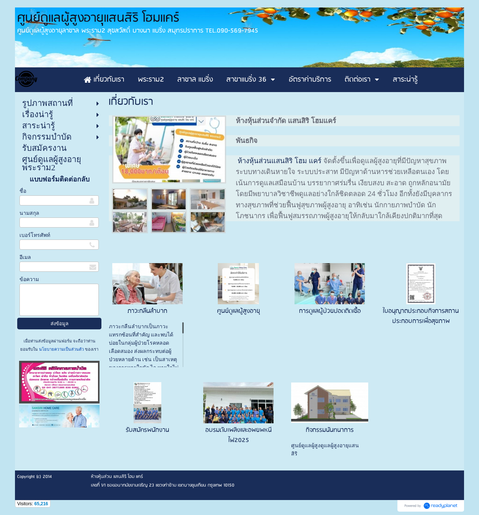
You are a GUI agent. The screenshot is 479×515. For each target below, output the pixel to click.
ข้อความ (29, 279)
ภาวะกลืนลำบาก (147, 311)
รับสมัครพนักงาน (147, 430)
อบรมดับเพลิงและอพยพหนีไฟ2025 (238, 435)
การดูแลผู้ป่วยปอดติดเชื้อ (330, 311)
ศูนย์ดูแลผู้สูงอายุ (238, 311)
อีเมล (25, 257)
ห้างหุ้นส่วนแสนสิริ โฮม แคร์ (280, 160)
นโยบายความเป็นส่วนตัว (61, 349)
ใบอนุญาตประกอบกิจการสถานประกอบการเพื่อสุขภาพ (421, 316)
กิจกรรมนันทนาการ (330, 430)
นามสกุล (29, 213)
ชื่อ (22, 191)
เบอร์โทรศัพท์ (34, 235)
